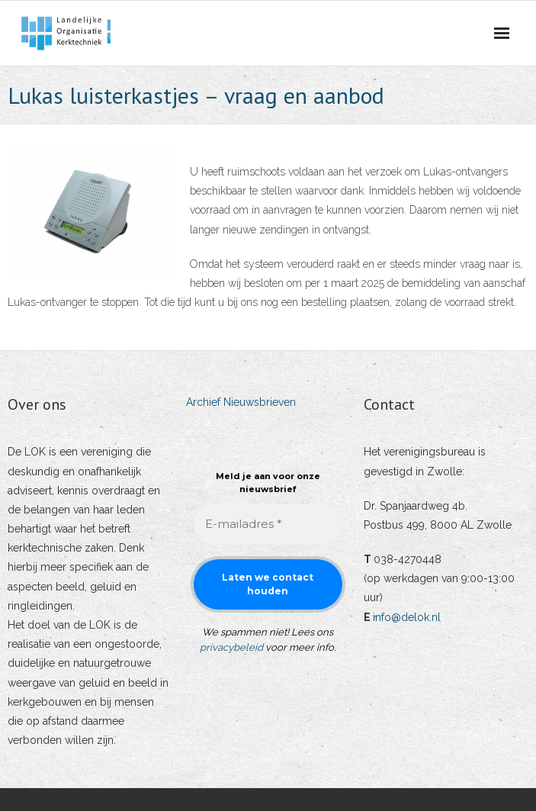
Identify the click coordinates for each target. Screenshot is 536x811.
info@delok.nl (407, 617)
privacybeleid (231, 647)
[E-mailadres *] (268, 524)
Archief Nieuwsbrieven (241, 402)
